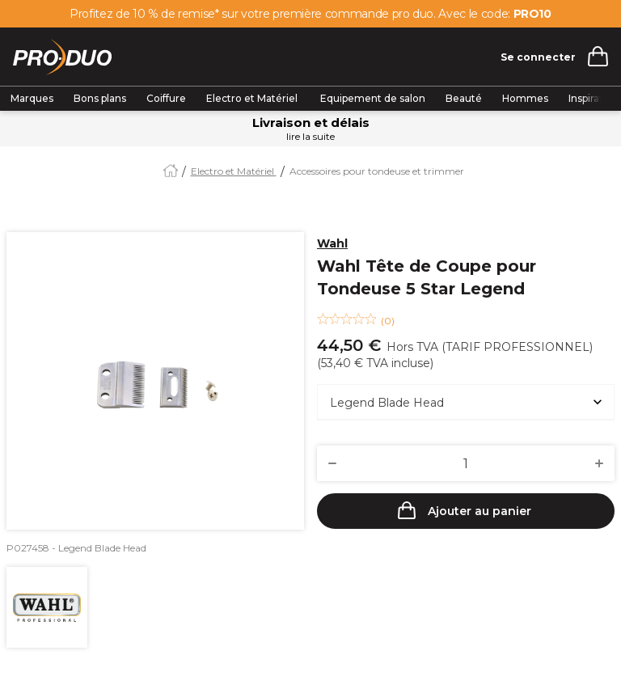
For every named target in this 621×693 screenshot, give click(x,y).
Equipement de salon (372, 98)
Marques (32, 98)
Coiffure (166, 98)
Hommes (525, 98)
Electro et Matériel (253, 98)
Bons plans (100, 98)
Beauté (464, 98)
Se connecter (538, 57)
